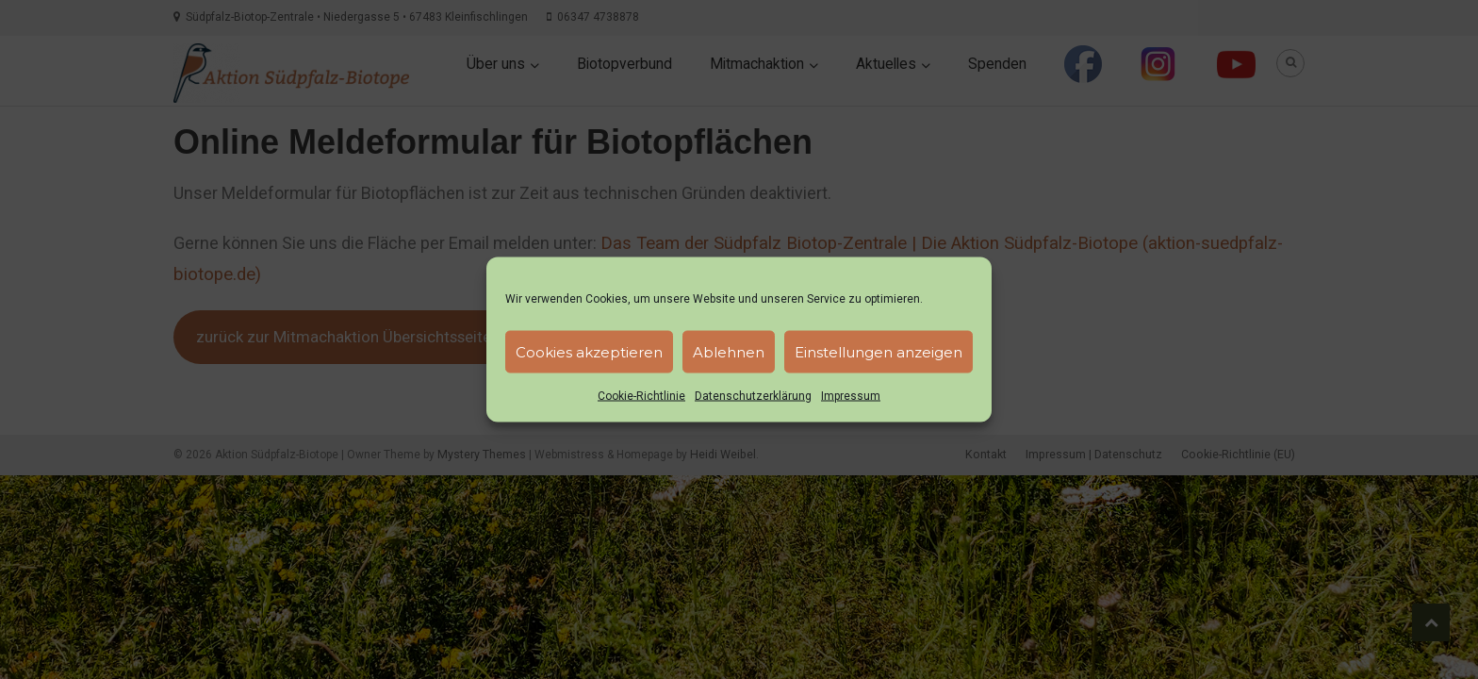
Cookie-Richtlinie (641, 396)
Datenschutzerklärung (753, 396)
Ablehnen (728, 351)
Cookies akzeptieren (589, 351)
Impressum (850, 396)
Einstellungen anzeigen (878, 351)
